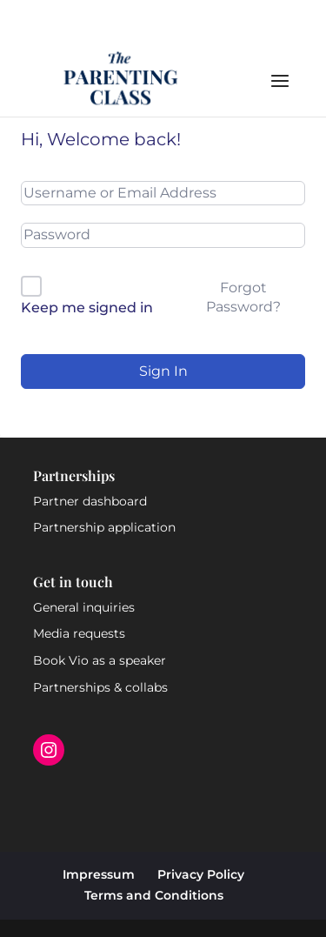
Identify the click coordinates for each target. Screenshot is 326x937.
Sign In (163, 371)
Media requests (79, 633)
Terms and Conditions (153, 895)
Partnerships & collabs (100, 687)
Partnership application (104, 527)
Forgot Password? (243, 297)
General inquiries (84, 607)
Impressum (99, 874)
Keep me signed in (87, 307)
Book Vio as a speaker (99, 660)
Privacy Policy (200, 874)
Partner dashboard (90, 501)
